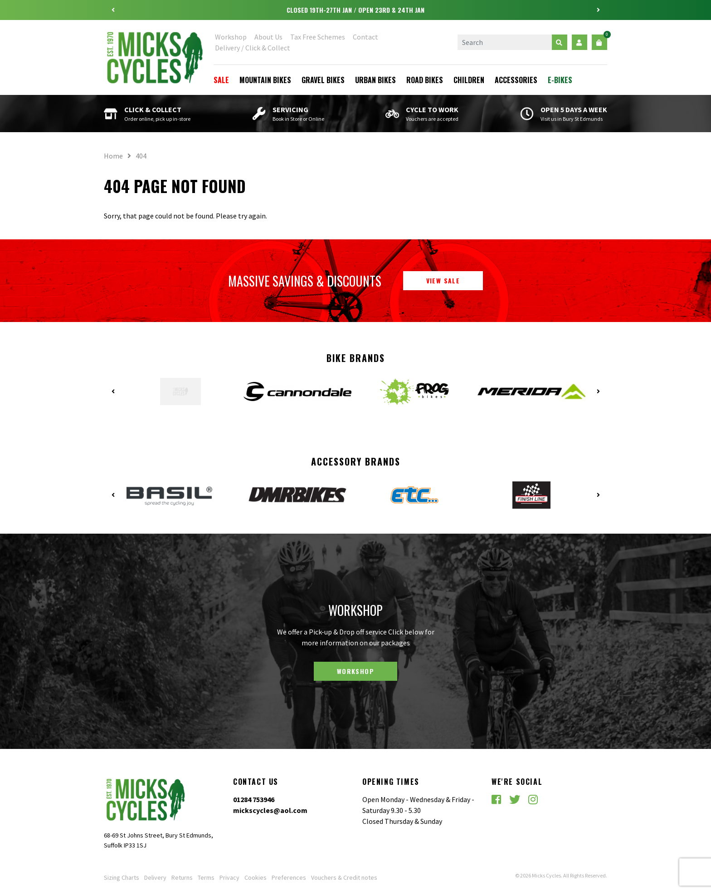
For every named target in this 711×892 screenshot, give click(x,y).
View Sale (443, 280)
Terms (206, 877)
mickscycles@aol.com (270, 810)
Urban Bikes (375, 79)
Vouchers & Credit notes (344, 877)
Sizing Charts (121, 877)
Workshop (231, 36)
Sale (221, 79)
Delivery (155, 877)
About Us (268, 36)
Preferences (289, 877)
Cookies (255, 877)
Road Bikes (424, 79)
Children (468, 79)
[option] (355, 10)
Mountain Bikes (265, 79)
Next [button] (598, 10)
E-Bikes (560, 79)
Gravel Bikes (323, 79)
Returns (182, 877)
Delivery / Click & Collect (252, 47)
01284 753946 (253, 799)
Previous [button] (113, 10)
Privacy (229, 877)
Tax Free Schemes (317, 36)
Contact (365, 36)
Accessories (516, 79)
